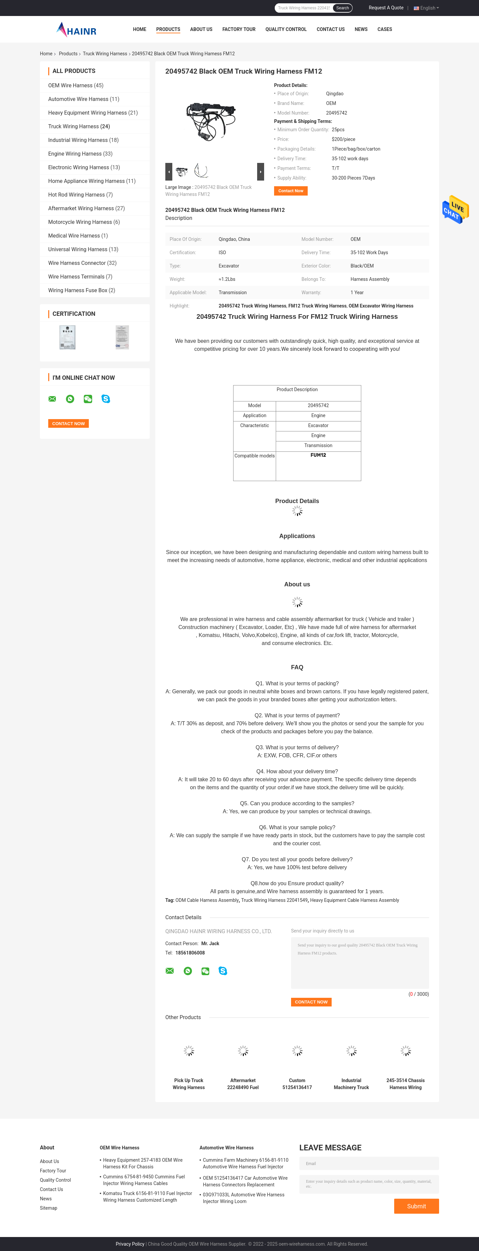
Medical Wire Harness (74, 236)
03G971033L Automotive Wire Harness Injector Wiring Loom (243, 1198)
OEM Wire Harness (70, 85)
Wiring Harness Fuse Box (77, 290)
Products (168, 29)
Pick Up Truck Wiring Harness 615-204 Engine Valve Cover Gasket (188, 1084)
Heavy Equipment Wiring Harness (87, 113)
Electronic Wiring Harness (78, 167)
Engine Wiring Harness (75, 154)
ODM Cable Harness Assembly (207, 900)
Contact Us (331, 29)
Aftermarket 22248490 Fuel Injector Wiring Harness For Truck (243, 1084)
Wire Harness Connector (77, 263)
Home (139, 29)
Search (342, 8)
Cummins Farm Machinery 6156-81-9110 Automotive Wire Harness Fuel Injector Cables (245, 1164)
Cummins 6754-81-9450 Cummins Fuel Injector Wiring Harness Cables (144, 1180)
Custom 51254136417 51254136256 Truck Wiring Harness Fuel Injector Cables (297, 1084)
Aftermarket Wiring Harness (81, 208)
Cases (385, 29)
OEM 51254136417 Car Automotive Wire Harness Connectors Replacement (245, 1181)
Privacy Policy (130, 1244)
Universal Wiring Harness (77, 249)
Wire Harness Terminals (76, 277)
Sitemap (48, 1208)
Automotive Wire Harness (78, 99)
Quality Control (286, 29)
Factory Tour (239, 29)
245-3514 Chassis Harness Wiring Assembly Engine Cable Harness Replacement (406, 1084)
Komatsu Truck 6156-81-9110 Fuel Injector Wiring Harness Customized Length (147, 1197)
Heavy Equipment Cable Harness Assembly (354, 900)
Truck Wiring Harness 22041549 (274, 900)
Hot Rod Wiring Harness (76, 195)
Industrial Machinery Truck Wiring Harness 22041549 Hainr (351, 1084)
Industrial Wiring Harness (78, 140)
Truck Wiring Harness (105, 53)
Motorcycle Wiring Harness (80, 222)
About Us (201, 29)
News (361, 29)
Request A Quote (386, 7)
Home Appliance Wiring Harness (86, 181)
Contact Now (290, 190)
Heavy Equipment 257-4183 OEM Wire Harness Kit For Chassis (143, 1163)
